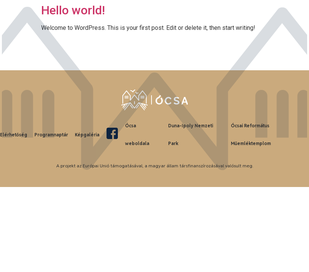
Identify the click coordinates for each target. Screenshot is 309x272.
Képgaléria (87, 135)
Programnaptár (51, 135)
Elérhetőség (13, 135)
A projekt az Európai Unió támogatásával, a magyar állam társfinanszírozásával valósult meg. (154, 165)
